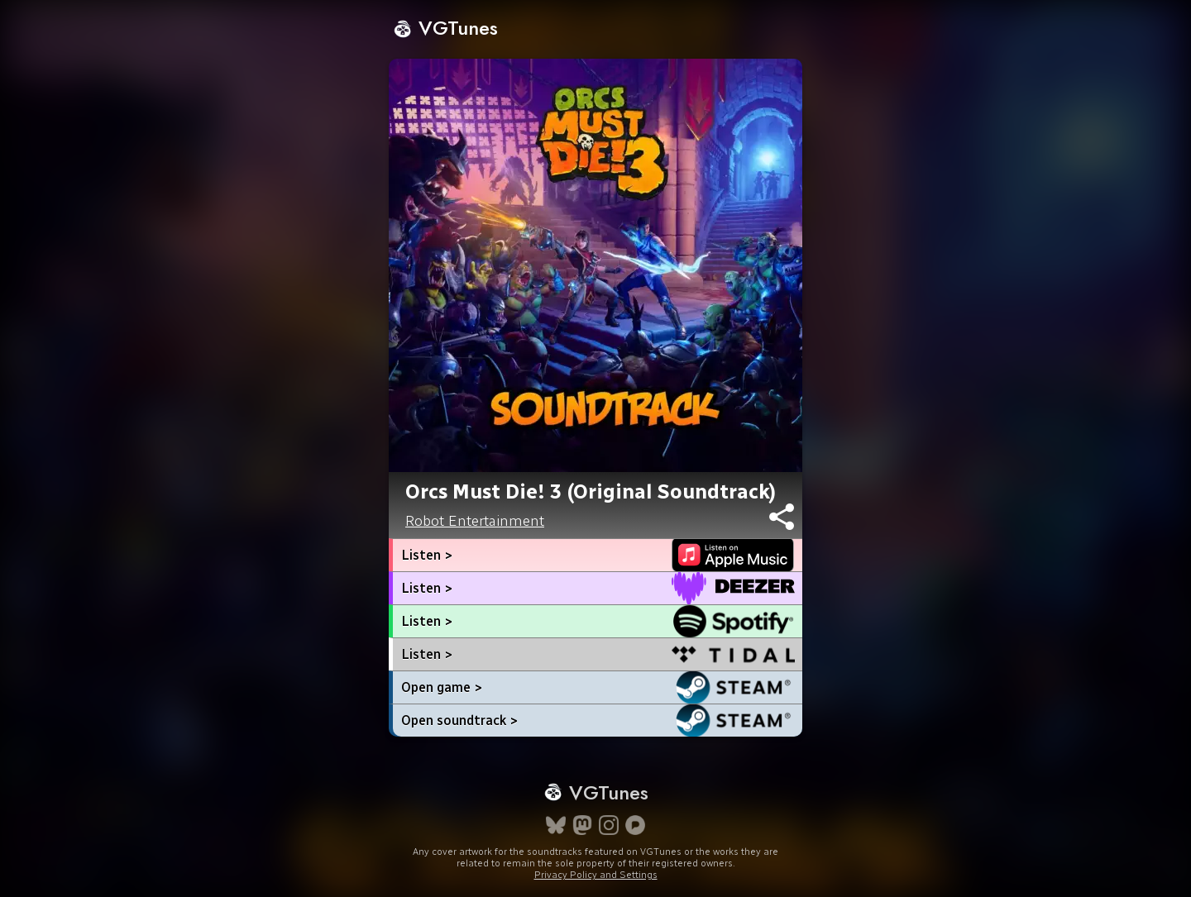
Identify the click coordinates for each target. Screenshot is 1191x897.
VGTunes (445, 27)
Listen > (426, 555)
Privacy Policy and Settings (596, 874)
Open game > (441, 687)
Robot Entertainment (474, 521)
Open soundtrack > (459, 720)
